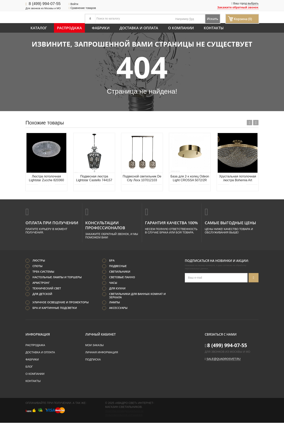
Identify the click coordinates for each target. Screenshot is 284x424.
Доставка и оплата (138, 27)
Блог (29, 367)
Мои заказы (94, 346)
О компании (181, 27)
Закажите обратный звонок (238, 7)
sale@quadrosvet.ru (224, 360)
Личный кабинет (100, 335)
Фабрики (101, 27)
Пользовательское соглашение (124, 416)
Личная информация (101, 353)
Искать (209, 18)
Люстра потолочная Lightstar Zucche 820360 (46, 178)
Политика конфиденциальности (124, 412)
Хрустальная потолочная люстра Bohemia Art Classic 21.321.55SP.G (237, 178)
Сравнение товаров (82, 8)
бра (191, 19)
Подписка (93, 360)
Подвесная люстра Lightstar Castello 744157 (94, 178)
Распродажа (69, 27)
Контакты (214, 27)
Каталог (38, 27)
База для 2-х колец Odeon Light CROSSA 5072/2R (189, 178)
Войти (73, 4)
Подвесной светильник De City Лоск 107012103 (142, 178)
